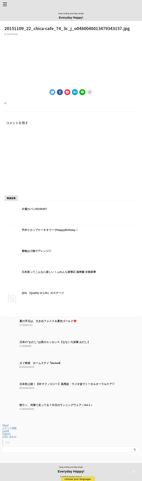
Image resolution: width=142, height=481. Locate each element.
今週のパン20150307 (34, 209)
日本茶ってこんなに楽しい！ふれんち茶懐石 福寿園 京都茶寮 (59, 271)
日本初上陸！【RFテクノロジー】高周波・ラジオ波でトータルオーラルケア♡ (67, 384)
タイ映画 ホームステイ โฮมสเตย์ (40, 363)
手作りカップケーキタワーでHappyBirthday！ (50, 230)
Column (6, 433)
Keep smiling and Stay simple (71, 467)
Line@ (5, 431)
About (5, 425)
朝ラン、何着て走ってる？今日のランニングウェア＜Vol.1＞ (56, 405)
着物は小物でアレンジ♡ (36, 251)
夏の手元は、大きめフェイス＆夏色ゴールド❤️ (48, 321)
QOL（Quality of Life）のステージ (43, 292)
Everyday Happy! (71, 17)
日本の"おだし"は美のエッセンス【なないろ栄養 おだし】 (54, 342)
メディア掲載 (9, 428)
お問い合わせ (9, 436)
